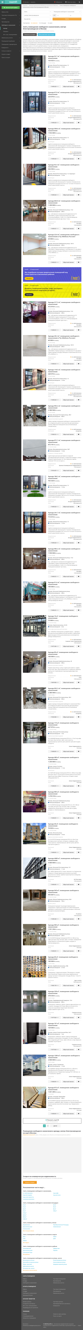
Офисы (25, 1279)
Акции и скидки (29, 1182)
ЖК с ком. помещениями (30, 1305)
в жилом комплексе (28, 1199)
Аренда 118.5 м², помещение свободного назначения (64, 371)
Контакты (25, 1324)
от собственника (28, 1193)
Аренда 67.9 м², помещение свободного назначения (63, 93)
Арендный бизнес (28, 1295)
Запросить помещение (29, 1318)
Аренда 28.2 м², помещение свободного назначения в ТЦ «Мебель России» (63, 337)
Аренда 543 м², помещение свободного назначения (63, 891)
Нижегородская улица (59, 1260)
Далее (55, 1126)
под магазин (57, 1195)
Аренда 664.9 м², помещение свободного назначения (64, 202)
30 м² (54, 1205)
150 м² (24, 1213)
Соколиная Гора (27, 1252)
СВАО (54, 1236)
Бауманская (26, 1225)
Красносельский (27, 1250)
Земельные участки (58, 1283)
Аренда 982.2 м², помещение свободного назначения (64, 550)
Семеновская (57, 1227)
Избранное (58, 2)
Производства (57, 1281)
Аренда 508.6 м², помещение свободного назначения (64, 130)
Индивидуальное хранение (30, 1307)
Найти (67, 19)
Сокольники (26, 1229)
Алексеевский (27, 1248)
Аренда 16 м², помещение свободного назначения (63, 617)
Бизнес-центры (27, 1301)
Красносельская (27, 1227)
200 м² (24, 1215)
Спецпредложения (28, 1316)
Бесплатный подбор (10, 7)
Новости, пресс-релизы (59, 1314)
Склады (25, 1281)
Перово (55, 1250)
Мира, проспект (27, 1264)
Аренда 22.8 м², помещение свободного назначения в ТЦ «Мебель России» (63, 236)
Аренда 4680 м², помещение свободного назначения (64, 859)
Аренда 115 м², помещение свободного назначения (63, 724)
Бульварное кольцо (28, 1260)
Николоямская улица (59, 1262)
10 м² (24, 1205)
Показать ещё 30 (52, 1121)
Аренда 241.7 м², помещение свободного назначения (64, 514)
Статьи (25, 1314)
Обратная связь (70, 2)
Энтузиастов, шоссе (28, 1268)
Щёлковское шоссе (28, 1266)
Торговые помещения (59, 1279)
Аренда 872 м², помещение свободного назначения (63, 1089)
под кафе (55, 1193)
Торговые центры (58, 1301)
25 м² (24, 1211)
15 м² (24, 1207)
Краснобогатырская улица (30, 1262)
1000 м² (25, 1219)
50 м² (54, 1207)
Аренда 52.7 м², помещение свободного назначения (63, 57)
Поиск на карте (57, 1316)
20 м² (24, 1209)
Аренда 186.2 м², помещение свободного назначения (64, 477)
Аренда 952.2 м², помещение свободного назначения (64, 407)
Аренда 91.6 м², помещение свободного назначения (63, 583)
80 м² (54, 1209)
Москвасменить (29, 2)
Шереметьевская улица (60, 1264)
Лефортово (56, 1248)
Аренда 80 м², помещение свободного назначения (63, 653)
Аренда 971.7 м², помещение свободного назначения (64, 441)
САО (24, 1238)
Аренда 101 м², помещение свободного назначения (63, 1024)
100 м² (55, 1211)
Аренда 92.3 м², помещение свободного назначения (63, 166)
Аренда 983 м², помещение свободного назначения (63, 793)
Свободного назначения (30, 1283)
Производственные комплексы (61, 1303)
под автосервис (27, 1195)
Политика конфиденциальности (32, 1325)
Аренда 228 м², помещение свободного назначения (63, 992)
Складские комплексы (29, 1303)
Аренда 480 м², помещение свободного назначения (63, 758)
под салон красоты (28, 1197)
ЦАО (54, 1238)
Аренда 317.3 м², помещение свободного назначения (64, 303)
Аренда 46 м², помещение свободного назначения (63, 825)
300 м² (24, 1217)
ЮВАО (25, 1240)
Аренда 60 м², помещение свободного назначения (63, 958)
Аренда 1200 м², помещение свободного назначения (64, 1057)
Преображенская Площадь (61, 1225)
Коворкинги (56, 1305)
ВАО (24, 1236)
